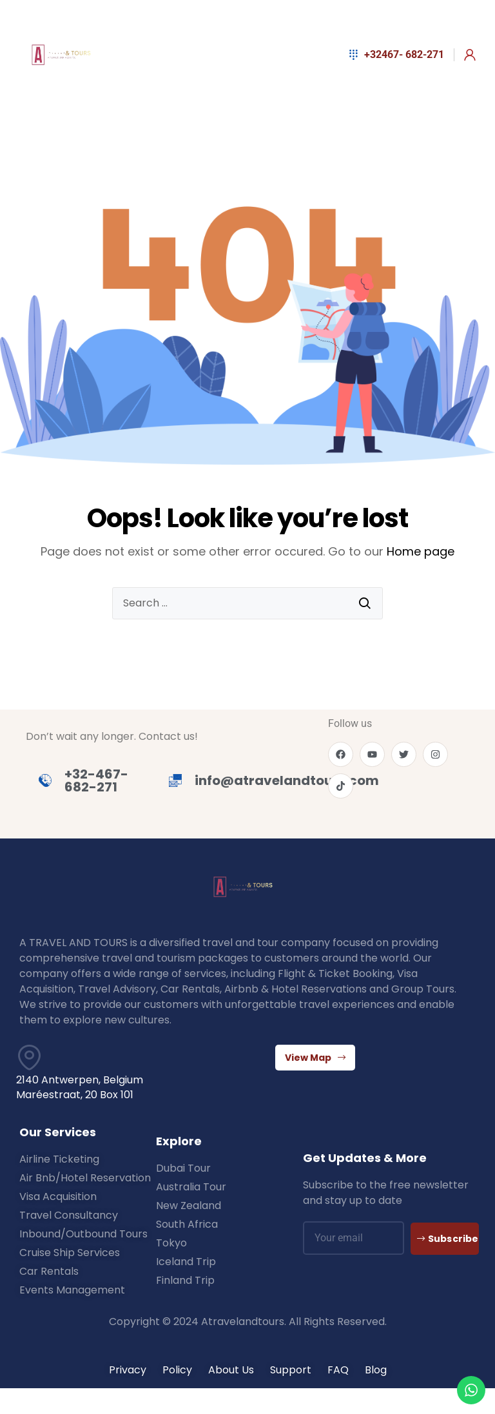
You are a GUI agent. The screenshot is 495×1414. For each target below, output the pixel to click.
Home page (420, 551)
